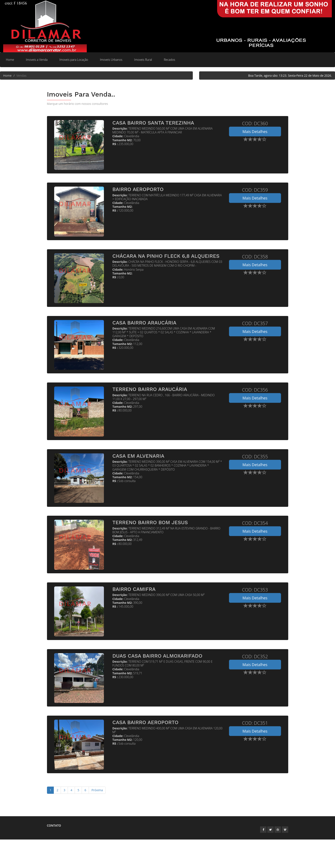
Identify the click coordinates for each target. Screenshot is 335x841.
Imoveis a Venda (36, 60)
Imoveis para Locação (73, 60)
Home (10, 60)
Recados (169, 60)
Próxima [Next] (97, 792)
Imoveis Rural (143, 60)
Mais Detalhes (255, 131)
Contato (54, 827)
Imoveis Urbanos (111, 60)
